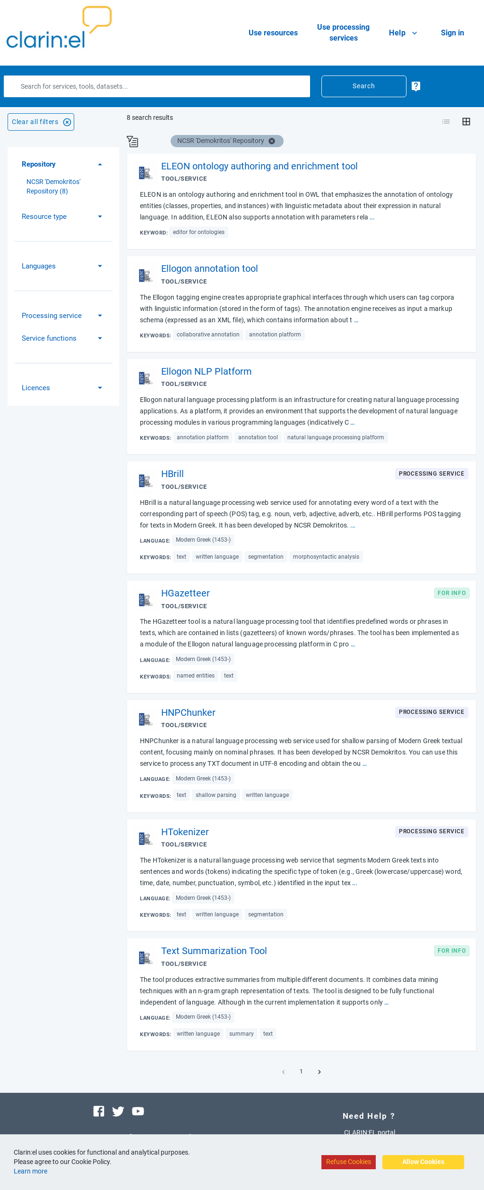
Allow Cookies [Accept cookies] (423, 1161)
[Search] (157, 86)
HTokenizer (185, 832)
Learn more (30, 1171)
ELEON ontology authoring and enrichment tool (259, 166)
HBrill (172, 473)
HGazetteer (185, 593)
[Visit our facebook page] (99, 1110)
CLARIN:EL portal (369, 1132)
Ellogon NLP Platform (206, 371)
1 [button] (301, 1072)
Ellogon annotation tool (209, 268)
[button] (63, 164)
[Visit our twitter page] (118, 1110)
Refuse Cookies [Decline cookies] (348, 1161)
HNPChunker (188, 712)
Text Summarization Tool (214, 950)
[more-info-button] (416, 86)
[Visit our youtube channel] (138, 1110)
